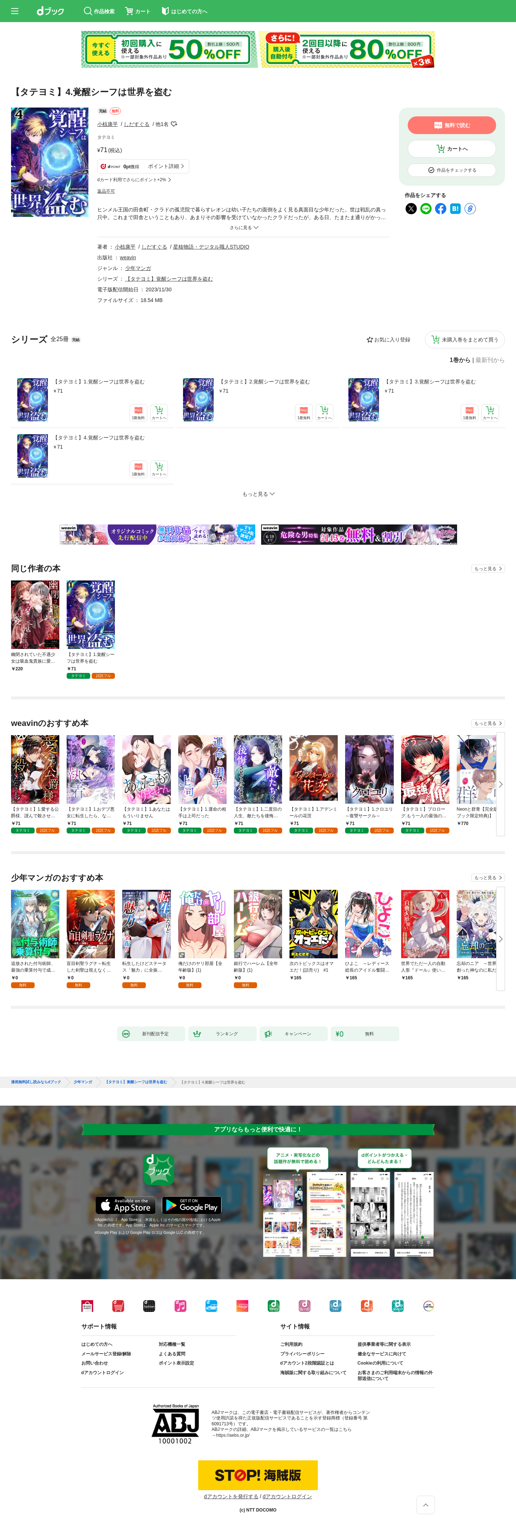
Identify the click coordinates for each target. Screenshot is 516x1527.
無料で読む (457, 125)
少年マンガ (138, 268)
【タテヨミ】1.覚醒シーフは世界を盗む (99, 382)
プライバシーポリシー (302, 1353)
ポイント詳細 (163, 166)
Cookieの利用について (380, 1363)
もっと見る (485, 568)
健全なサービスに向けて (382, 1353)
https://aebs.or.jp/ (233, 1435)
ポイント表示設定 (176, 1363)
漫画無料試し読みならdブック (36, 1082)
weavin (128, 257)
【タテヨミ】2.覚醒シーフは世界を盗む (264, 382)
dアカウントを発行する (231, 1496)
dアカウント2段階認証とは (307, 1363)
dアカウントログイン (102, 1372)
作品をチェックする (457, 170)
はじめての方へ (96, 1344)
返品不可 (106, 191)
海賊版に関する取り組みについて (313, 1372)
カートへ (457, 149)
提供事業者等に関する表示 (384, 1344)
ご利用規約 (291, 1344)
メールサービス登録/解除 (106, 1353)
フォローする (174, 124)
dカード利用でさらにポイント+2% (131, 179)
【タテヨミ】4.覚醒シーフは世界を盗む (99, 437)
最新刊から (490, 360)
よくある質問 (172, 1353)
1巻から (460, 360)
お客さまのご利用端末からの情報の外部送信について (395, 1375)
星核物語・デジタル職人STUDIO (211, 247)
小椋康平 (107, 124)
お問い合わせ (94, 1363)
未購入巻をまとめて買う (470, 340)
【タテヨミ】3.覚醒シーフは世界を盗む (430, 382)
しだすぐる (137, 124)
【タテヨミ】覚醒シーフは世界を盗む (169, 279)
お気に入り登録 (392, 340)
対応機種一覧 (172, 1344)
